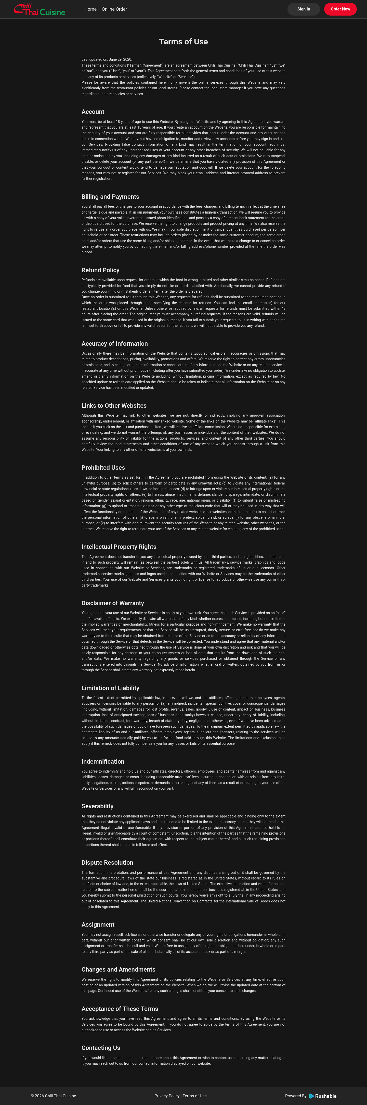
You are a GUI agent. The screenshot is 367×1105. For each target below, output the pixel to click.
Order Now (340, 9)
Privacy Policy (167, 1096)
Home (90, 9)
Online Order (114, 9)
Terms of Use (194, 1096)
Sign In (303, 9)
